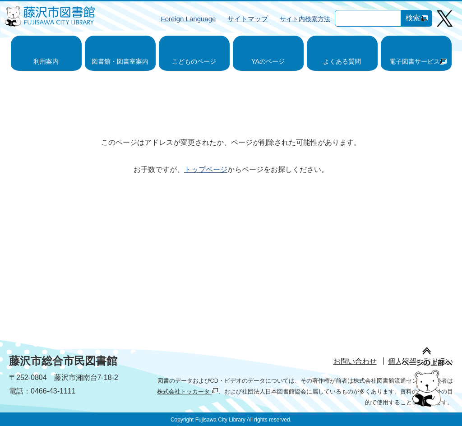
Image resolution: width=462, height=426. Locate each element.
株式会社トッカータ (187, 391)
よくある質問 (342, 61)
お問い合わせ (355, 361)
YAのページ (268, 61)
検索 (417, 18)
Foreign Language (188, 19)
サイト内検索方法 (305, 19)
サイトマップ (247, 19)
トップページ (205, 169)
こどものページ (194, 61)
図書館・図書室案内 (120, 61)
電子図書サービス (418, 61)
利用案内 (46, 61)
